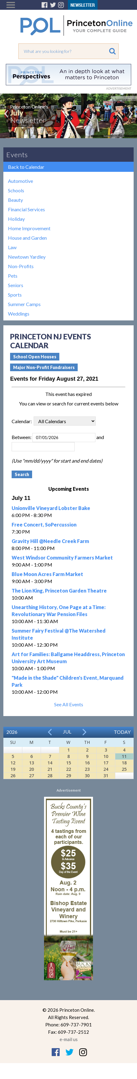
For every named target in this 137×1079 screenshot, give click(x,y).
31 (105, 775)
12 (12, 763)
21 (49, 769)
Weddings (18, 313)
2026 (11, 732)
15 (68, 763)
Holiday (16, 219)
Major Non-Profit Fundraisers (44, 367)
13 (31, 763)
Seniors (15, 285)
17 (105, 763)
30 (87, 775)
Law (12, 247)
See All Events (68, 704)
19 (12, 769)
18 (124, 763)
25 (124, 769)
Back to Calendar (26, 167)
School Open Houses (34, 356)
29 (68, 775)
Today (122, 732)
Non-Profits (21, 266)
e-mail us (69, 1039)
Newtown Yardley (27, 257)
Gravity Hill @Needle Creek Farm (50, 541)
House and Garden (27, 238)
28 (49, 775)
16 (87, 763)
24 (105, 769)
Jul (67, 731)
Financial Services (26, 209)
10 (105, 756)
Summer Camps (24, 304)
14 (49, 763)
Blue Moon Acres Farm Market (47, 574)
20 (31, 769)
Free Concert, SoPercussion (44, 524)
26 (12, 775)
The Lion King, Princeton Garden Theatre (59, 590)
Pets (12, 276)
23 (87, 769)
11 (124, 756)
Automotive (20, 181)
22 (68, 769)
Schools (16, 190)
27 (31, 775)
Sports (15, 294)
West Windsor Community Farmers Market (62, 557)
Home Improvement (29, 228)
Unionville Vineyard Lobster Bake (51, 508)
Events (17, 154)
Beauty (15, 200)
